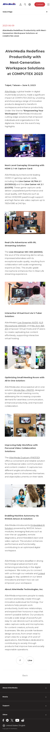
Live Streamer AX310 (27, 322)
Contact (39, 4)
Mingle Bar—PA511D (24, 390)
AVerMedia (10, 91)
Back (25, 675)
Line (30, 660)
